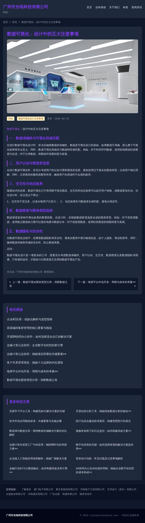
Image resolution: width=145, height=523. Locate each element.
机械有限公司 (69, 494)
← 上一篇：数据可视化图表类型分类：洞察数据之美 (38, 284)
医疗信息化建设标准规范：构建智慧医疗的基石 (103, 421)
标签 (125, 7)
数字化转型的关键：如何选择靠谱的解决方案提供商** (104, 446)
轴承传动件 (86, 494)
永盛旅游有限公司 (15, 494)
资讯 (14, 22)
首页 (89, 7)
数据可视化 (13, 129)
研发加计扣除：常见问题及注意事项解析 (99, 458)
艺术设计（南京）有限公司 (121, 489)
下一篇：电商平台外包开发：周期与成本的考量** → (107, 284)
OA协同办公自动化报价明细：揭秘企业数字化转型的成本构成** (105, 470)
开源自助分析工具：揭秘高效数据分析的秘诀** (103, 411)
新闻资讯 (137, 7)
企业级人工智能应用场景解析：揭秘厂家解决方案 (38, 458)
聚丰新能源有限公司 (67, 489)
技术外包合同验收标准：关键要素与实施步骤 (35, 421)
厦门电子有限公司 (43, 489)
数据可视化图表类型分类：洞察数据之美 (32, 380)
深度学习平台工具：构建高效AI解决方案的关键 (37, 411)
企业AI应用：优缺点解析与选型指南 (29, 319)
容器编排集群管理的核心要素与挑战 (29, 328)
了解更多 (26, 489)
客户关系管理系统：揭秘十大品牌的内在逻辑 (35, 362)
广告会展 (55, 494)
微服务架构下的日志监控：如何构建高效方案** (103, 431)
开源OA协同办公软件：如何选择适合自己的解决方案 (39, 337)
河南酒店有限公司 (37, 494)
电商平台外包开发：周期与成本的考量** (32, 371)
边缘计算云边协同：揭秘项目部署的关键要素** (36, 354)
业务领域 (100, 7)
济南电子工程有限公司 (92, 489)
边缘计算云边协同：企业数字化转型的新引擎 (35, 345)
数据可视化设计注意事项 (30, 118)
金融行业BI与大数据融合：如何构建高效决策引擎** (38, 470)
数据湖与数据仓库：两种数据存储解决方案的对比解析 (38, 432)
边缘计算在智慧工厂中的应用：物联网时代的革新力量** (38, 446)
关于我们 (114, 7)
